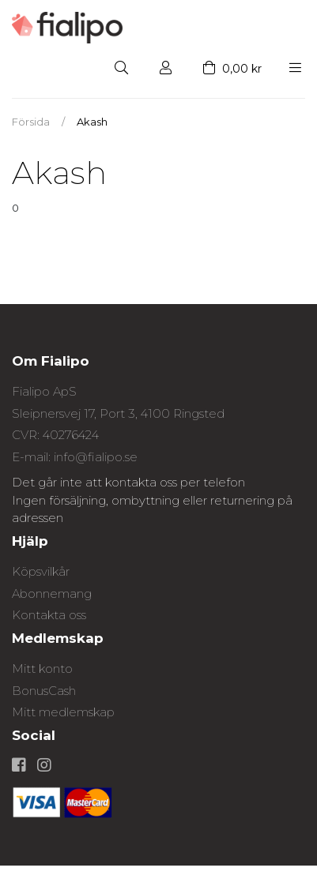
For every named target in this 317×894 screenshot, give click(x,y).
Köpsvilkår (41, 571)
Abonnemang (52, 593)
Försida (31, 121)
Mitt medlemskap (63, 711)
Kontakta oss (49, 614)
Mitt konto (42, 668)
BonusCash (44, 690)
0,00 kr (232, 69)
